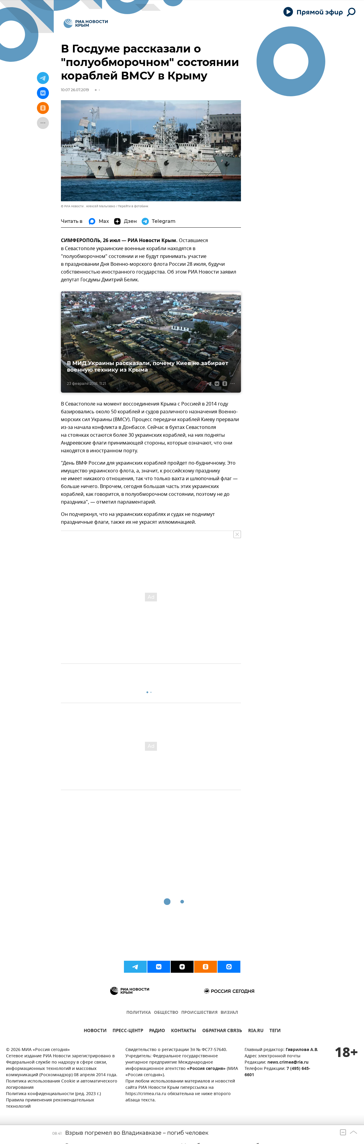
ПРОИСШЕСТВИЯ (199, 1012)
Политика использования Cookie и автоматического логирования (61, 1084)
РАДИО (157, 1031)
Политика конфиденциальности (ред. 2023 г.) (53, 1094)
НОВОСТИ (95, 1031)
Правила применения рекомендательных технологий (50, 1103)
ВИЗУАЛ (229, 1012)
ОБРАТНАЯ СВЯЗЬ (222, 1031)
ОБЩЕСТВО (166, 1012)
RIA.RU (255, 1031)
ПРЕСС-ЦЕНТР (128, 1031)
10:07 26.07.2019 (75, 90)
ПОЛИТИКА (138, 1012)
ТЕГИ (275, 1031)
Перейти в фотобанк (133, 206)
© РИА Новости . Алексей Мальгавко (88, 206)
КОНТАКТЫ (183, 1031)
